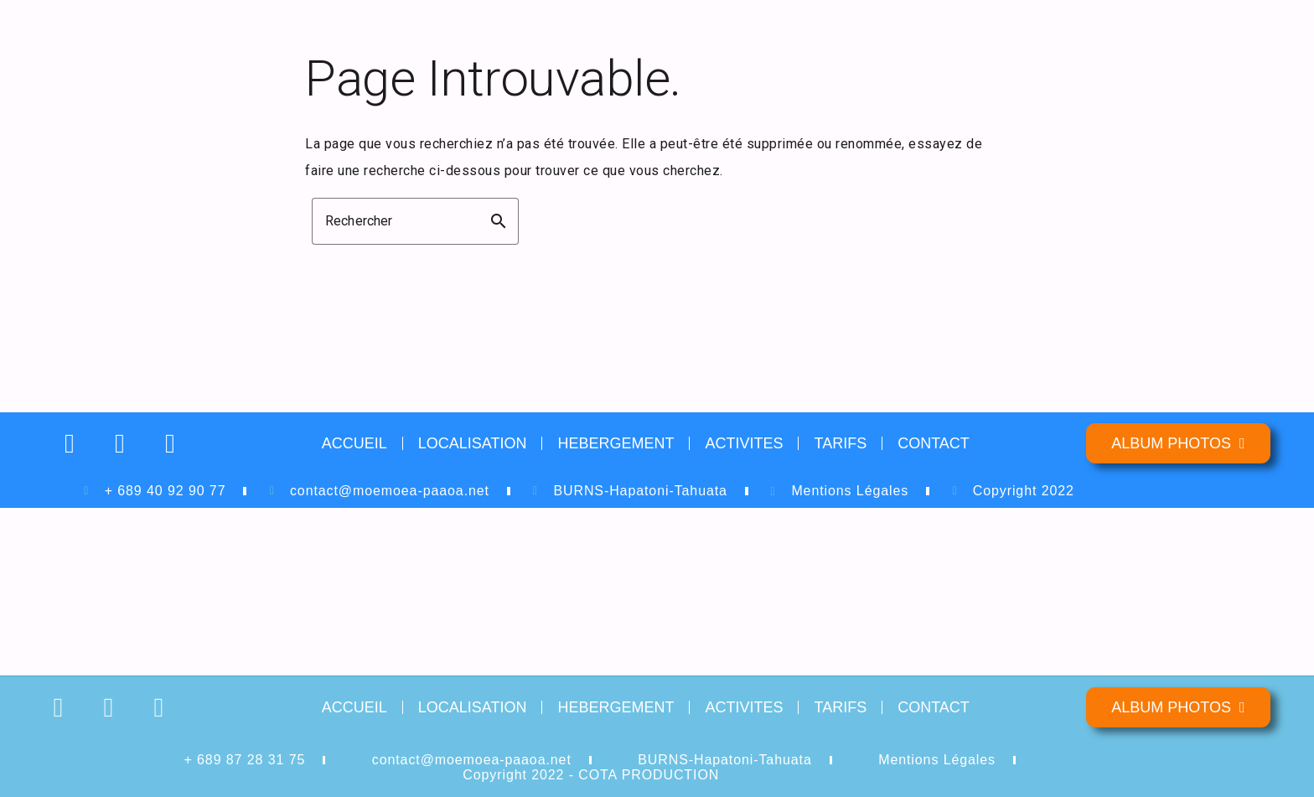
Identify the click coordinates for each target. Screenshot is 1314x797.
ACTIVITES (744, 443)
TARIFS (840, 443)
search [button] (499, 221)
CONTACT (934, 443)
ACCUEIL (354, 443)
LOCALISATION (472, 443)
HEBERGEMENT (615, 443)
